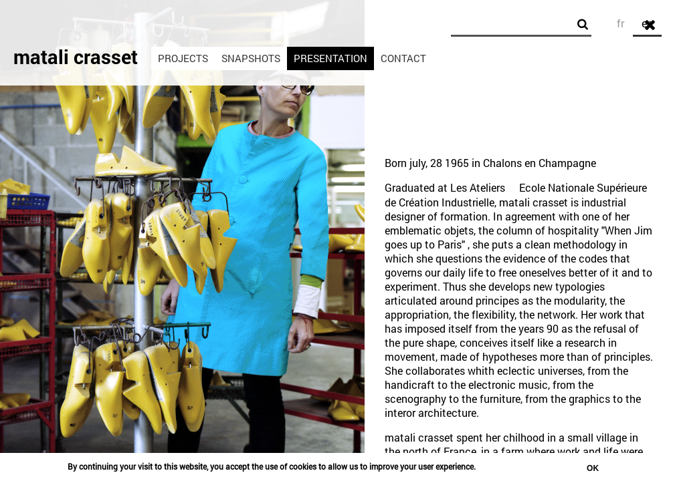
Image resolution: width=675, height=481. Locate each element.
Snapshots (250, 58)
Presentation (330, 58)
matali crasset (75, 56)
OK (593, 468)
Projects (183, 58)
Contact (403, 58)
